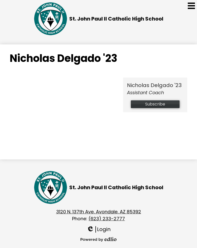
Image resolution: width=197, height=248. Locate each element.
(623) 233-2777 (106, 218)
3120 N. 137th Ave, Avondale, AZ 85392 (98, 211)
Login (99, 229)
